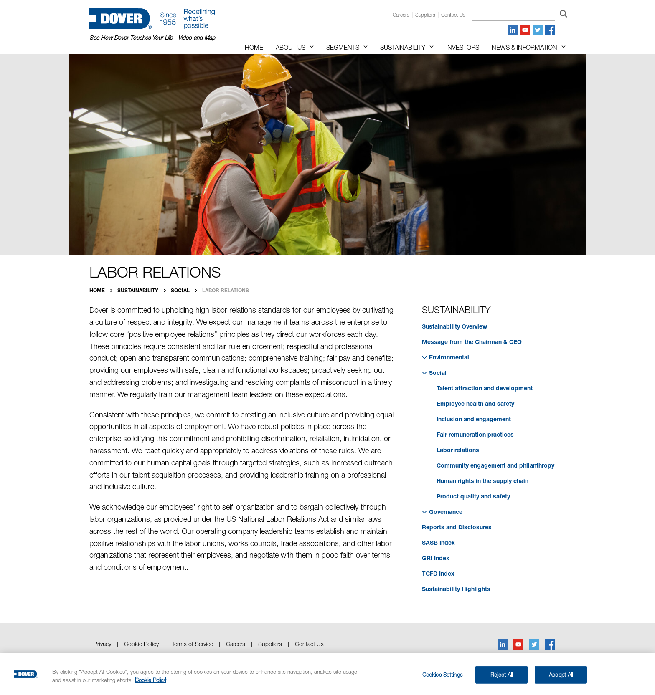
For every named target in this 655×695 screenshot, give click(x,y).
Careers (401, 15)
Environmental (445, 357)
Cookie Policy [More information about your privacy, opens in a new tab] (150, 680)
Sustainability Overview (454, 326)
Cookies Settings (442, 674)
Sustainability (402, 47)
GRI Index (435, 557)
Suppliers (425, 15)
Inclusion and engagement (474, 418)
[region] (327, 674)
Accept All (561, 674)
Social (181, 290)
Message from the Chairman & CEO (472, 341)
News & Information (524, 47)
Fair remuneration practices (475, 434)
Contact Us (309, 643)
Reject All (501, 674)
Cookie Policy (141, 643)
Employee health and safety (475, 403)
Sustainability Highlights (456, 588)
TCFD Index (438, 573)
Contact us (453, 15)
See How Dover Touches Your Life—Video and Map (152, 37)
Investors (462, 47)
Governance (442, 511)
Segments (342, 47)
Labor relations (458, 449)
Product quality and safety (473, 496)
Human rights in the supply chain (482, 480)
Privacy (102, 643)
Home (254, 47)
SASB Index (438, 542)
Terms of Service (192, 643)
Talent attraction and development (485, 388)
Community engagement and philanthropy (495, 465)
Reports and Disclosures (457, 527)
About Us (290, 47)
